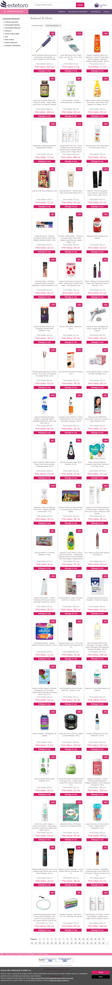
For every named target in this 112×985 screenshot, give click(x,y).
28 (71, 943)
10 (75, 939)
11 (79, 939)
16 (99, 939)
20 (40, 943)
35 (99, 943)
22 (48, 943)
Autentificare (95, 12)
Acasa (7, 954)
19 (36, 943)
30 (79, 943)
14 (91, 939)
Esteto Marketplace (30, 954)
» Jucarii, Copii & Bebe (10, 34)
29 (75, 943)
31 (83, 943)
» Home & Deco (7, 39)
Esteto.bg (46, 954)
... (107, 943)
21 (44, 943)
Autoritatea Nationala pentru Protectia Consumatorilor (56, 965)
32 (87, 943)
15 (95, 939)
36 (103, 943)
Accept (101, 972)
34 (95, 943)
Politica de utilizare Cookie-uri (59, 980)
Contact (106, 12)
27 (67, 943)
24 (55, 943)
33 (91, 943)
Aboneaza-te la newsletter (78, 12)
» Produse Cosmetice (9, 22)
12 (83, 939)
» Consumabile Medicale (10, 28)
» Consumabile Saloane (10, 25)
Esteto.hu (39, 954)
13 (87, 939)
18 (32, 943)
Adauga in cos (44, 71)
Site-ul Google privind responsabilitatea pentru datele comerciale (52, 978)
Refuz (101, 977)
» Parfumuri (6, 31)
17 (103, 939)
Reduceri (62, 12)
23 (51, 943)
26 (63, 943)
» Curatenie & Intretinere (10, 45)
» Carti (4, 37)
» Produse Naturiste (9, 42)
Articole (13, 954)
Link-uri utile (20, 954)
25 (59, 943)
